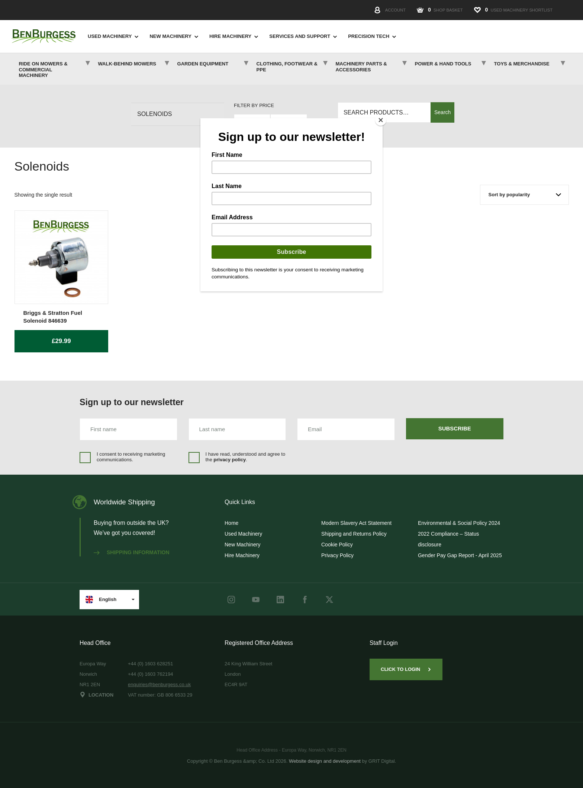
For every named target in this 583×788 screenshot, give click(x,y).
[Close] (380, 120)
